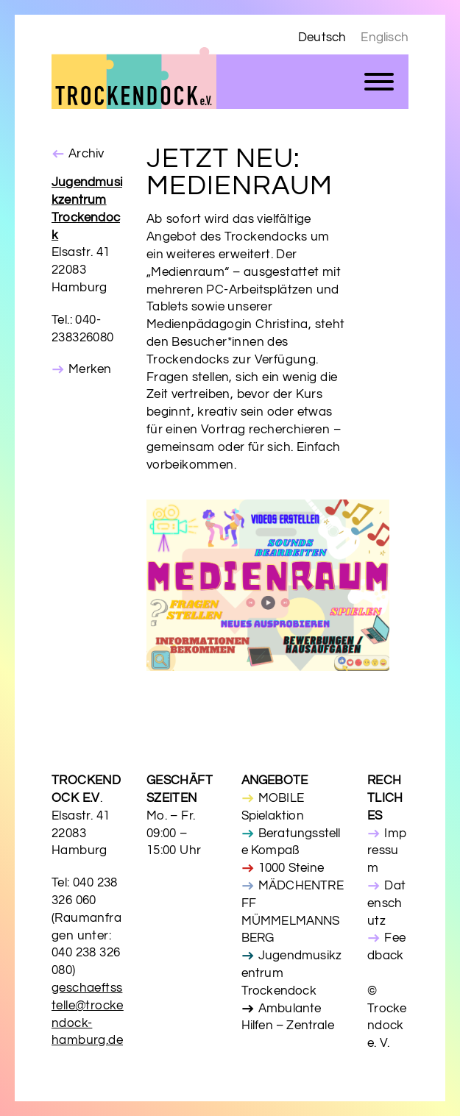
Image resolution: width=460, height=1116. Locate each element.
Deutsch (322, 37)
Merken (89, 369)
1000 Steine (291, 868)
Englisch (384, 37)
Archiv (86, 153)
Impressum (386, 851)
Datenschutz (386, 903)
